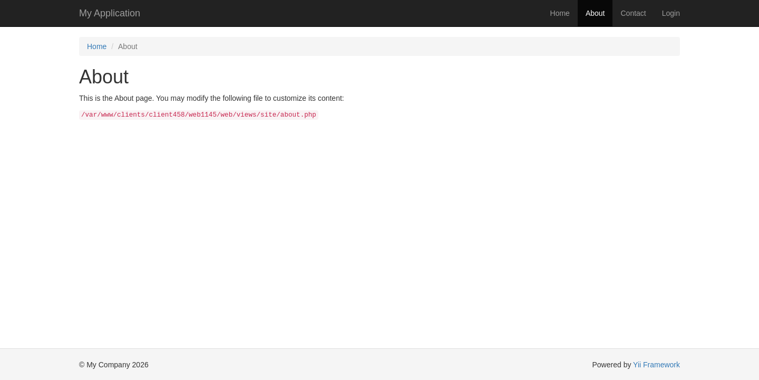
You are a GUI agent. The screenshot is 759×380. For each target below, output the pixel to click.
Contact (633, 13)
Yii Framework (656, 364)
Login (671, 13)
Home (560, 13)
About (595, 13)
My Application (109, 13)
